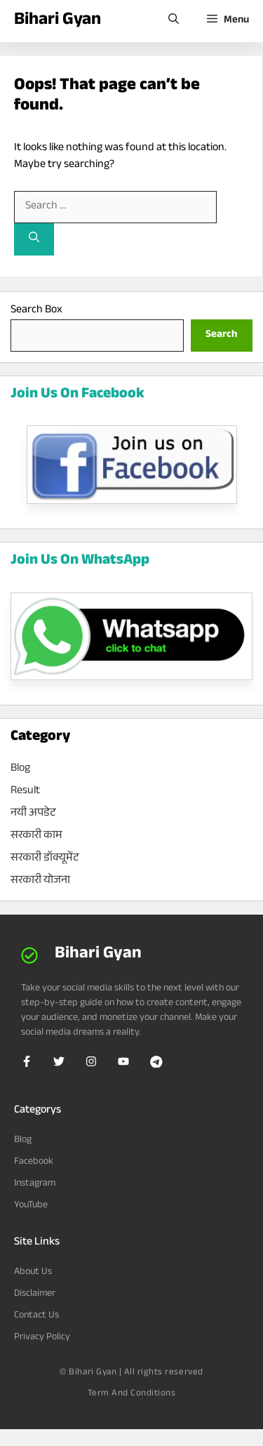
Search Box (36, 310)
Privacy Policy (42, 1337)
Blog (20, 769)
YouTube (31, 1206)
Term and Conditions (132, 1394)
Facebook (33, 1162)
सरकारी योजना (40, 881)
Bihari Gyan (57, 21)
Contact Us (36, 1316)
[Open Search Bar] (173, 21)
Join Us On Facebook (77, 395)
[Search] (34, 239)
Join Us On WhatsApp (80, 561)
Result (25, 791)
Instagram (34, 1184)
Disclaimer (34, 1294)
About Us (33, 1272)
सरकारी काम (36, 836)
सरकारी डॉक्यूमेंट (45, 858)
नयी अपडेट (33, 813)
